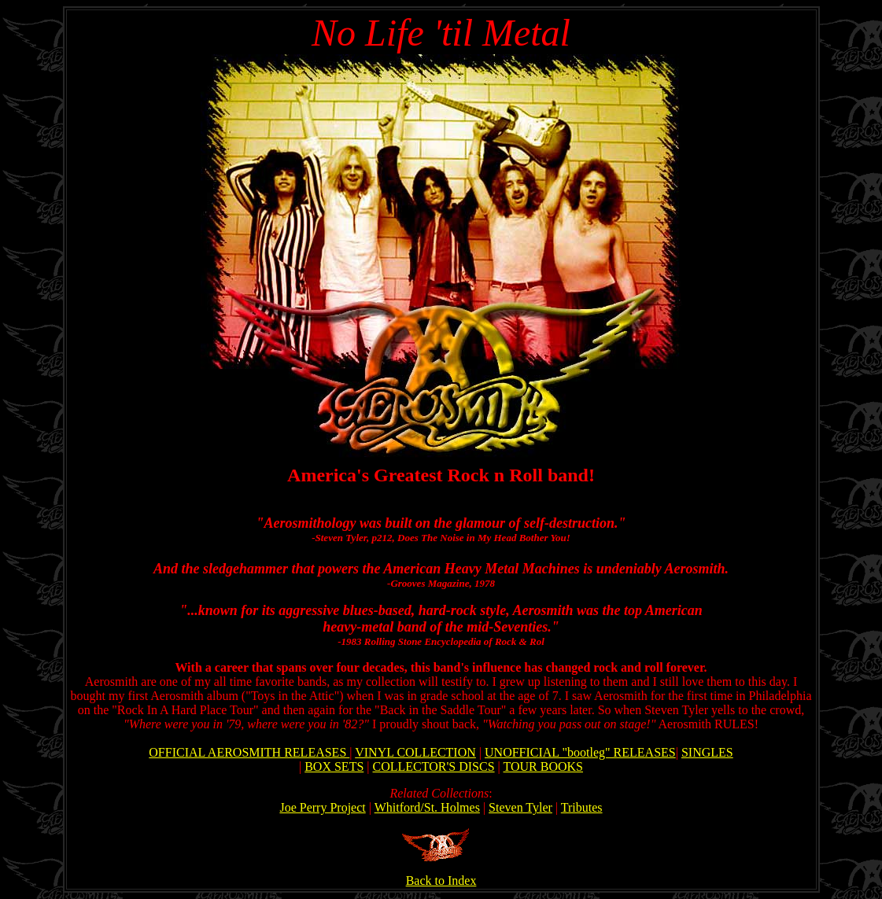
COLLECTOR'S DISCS (434, 766)
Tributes (582, 807)
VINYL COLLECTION (415, 752)
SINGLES (707, 752)
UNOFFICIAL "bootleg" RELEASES (580, 752)
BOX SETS (334, 766)
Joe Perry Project (322, 807)
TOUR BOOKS (544, 766)
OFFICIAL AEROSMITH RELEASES (249, 752)
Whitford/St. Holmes (427, 807)
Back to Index (441, 875)
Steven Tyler (520, 807)
